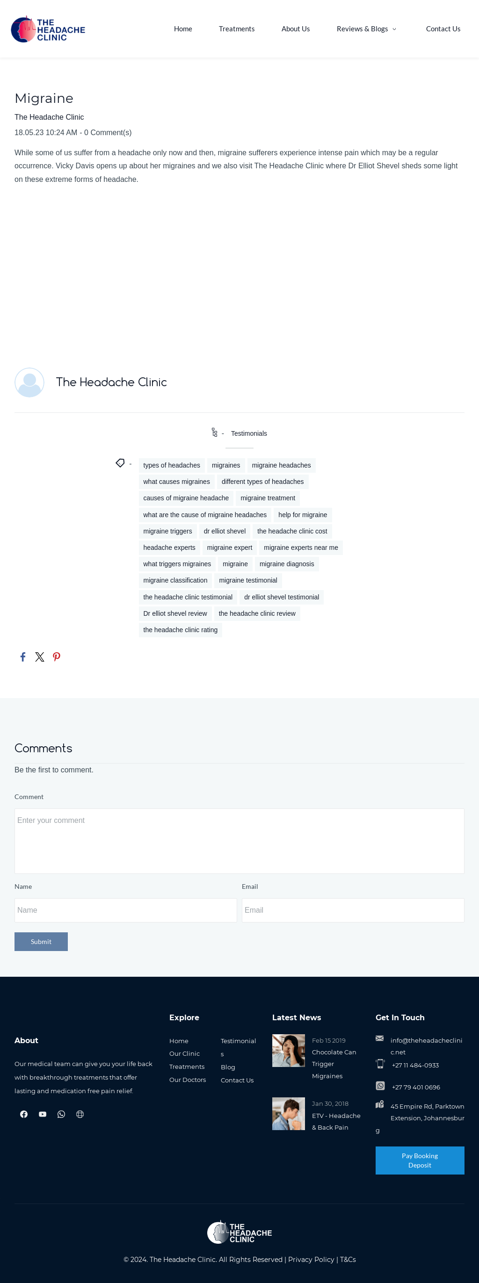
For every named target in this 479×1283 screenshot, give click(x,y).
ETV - (320, 1115)
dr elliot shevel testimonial (281, 597)
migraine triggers (168, 531)
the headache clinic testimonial (188, 597)
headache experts (170, 548)
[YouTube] (43, 1114)
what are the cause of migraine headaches (205, 515)
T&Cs (348, 1259)
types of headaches (172, 465)
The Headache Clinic (49, 117)
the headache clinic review (257, 613)
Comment (29, 797)
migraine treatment (267, 498)
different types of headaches (263, 482)
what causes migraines (177, 482)
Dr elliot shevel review (175, 613)
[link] (23, 657)
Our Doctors (187, 1079)
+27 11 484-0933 (415, 1065)
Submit (41, 941)
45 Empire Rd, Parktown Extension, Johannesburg (420, 1118)
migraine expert (230, 548)
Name (23, 886)
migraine (235, 564)
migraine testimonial (248, 580)
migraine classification (176, 580)
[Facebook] (24, 1114)
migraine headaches (281, 465)
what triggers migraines (177, 564)
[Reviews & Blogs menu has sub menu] (371, 29)
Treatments (186, 1067)
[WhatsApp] (61, 1114)
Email (250, 886)
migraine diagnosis (287, 564)
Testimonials (249, 433)
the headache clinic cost (292, 531)
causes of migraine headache (186, 498)
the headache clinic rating (181, 630)
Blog (228, 1067)
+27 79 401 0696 (416, 1087)
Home (179, 1041)
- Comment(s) (105, 133)
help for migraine (302, 515)
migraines (226, 465)
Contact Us (237, 1080)
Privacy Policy (311, 1259)
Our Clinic (184, 1054)
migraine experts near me (301, 548)
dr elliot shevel (225, 531)
